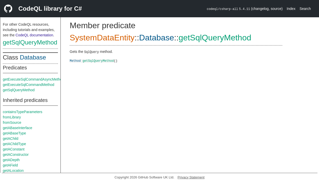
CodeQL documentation (34, 35)
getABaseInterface (17, 128)
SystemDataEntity (102, 37)
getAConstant (13, 149)
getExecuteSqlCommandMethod (28, 85)
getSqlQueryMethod (30, 42)
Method (75, 60)
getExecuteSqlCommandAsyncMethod (33, 79)
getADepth (11, 160)
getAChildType (14, 144)
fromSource (12, 122)
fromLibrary (12, 117)
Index (291, 9)
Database (33, 57)
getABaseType (14, 133)
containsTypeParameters (22, 112)
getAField (10, 165)
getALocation (13, 171)
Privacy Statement (191, 177)
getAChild (10, 138)
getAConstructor (16, 154)
